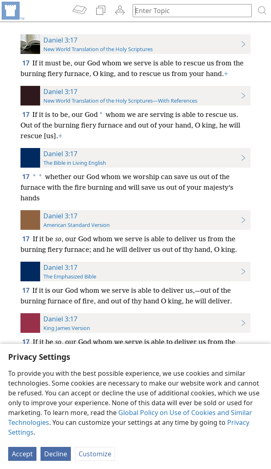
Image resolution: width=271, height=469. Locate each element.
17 (26, 62)
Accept (22, 453)
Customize (95, 453)
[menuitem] (12, 11)
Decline (55, 453)
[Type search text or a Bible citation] (188, 10)
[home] (12, 11)
